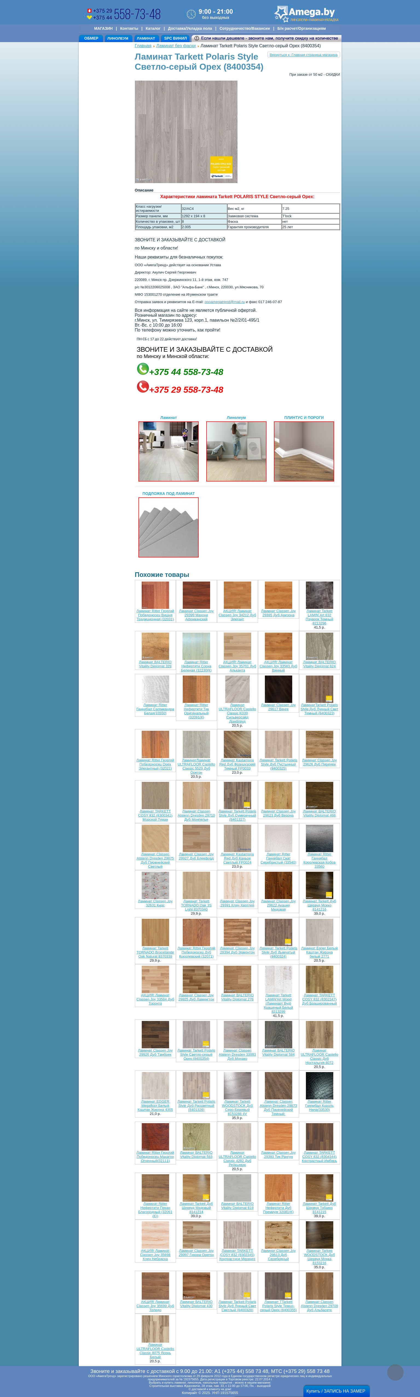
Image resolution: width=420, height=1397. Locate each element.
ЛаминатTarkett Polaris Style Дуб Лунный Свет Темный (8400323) (319, 709)
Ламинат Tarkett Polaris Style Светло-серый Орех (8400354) (196, 1054)
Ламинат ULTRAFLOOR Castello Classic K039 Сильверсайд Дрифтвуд (237, 713)
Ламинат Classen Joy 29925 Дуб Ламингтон (196, 997)
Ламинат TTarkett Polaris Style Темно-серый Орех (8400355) (278, 1306)
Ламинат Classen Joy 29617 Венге (278, 707)
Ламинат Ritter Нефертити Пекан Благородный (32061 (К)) (155, 1210)
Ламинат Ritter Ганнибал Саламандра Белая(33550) (155, 709)
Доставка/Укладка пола (190, 28)
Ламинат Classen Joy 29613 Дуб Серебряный (278, 1255)
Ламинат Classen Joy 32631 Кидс (155, 903)
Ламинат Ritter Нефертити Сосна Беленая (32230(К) (196, 666)
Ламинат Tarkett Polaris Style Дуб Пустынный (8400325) (278, 764)
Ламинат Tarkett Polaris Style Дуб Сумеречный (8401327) (237, 815)
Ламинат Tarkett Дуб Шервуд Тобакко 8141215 (319, 1208)
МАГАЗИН (103, 28)
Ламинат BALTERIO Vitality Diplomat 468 (319, 813)
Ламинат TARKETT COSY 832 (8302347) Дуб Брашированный (319, 999)
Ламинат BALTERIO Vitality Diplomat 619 (237, 1206)
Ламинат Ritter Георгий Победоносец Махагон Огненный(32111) (155, 1157)
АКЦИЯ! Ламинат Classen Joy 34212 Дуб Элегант (237, 615)
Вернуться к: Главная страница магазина (304, 55)
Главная (143, 45)
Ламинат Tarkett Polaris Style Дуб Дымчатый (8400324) (278, 952)
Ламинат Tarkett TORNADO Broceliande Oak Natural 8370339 (155, 952)
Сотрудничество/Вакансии (244, 28)
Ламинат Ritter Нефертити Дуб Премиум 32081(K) (278, 1208)
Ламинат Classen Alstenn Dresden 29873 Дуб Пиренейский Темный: (278, 1107)
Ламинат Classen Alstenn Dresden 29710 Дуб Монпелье (196, 815)
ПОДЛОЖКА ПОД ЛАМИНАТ (168, 524)
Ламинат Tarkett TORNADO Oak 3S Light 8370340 (196, 905)
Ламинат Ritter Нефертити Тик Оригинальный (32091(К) (196, 711)
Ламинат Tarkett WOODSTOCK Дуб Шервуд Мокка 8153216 (319, 1257)
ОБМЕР (91, 38)
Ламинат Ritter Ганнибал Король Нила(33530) (319, 1105)
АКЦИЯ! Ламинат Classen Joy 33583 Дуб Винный (278, 666)
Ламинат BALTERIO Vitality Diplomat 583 (196, 1155)
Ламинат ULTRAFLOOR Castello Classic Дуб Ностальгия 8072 (319, 1056)
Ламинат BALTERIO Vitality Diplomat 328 (155, 664)
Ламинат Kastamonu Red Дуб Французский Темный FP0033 (237, 764)
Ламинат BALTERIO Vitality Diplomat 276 (237, 997)
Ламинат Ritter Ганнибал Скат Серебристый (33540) (278, 858)
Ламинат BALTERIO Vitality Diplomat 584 (278, 1052)
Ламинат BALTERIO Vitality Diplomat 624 (319, 664)
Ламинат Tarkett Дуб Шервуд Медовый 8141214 (196, 1208)
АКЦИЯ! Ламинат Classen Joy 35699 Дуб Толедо (155, 1306)
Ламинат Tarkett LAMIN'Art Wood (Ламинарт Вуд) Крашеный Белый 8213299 (278, 1003)
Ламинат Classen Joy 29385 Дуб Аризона (278, 613)
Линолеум (236, 448)
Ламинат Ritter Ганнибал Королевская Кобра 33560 (319, 860)
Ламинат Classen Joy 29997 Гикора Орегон (196, 1253)
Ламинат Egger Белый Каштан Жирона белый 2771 (319, 952)
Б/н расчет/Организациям (301, 28)
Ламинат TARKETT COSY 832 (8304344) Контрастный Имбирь (319, 1157)
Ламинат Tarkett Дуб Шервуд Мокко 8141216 (319, 905)
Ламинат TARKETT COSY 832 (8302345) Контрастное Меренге (237, 1255)
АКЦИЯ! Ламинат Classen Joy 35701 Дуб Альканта (237, 666)
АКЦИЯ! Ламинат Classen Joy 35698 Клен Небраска (155, 1255)
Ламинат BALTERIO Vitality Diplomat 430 (196, 1304)
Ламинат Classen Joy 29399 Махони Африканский (196, 615)
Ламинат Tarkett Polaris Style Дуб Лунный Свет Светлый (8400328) (237, 1306)
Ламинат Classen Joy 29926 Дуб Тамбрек (155, 1052)
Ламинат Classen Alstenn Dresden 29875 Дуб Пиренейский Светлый (155, 860)
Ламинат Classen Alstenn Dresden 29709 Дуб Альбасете (319, 1306)
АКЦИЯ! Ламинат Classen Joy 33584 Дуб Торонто (155, 999)
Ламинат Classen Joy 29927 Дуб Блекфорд (196, 856)
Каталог (153, 28)
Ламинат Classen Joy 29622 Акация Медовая (278, 905)
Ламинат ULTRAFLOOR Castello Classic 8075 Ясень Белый (155, 1351)
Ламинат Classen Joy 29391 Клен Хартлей (237, 903)
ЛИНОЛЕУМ (118, 38)
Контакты (129, 28)
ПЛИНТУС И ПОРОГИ (304, 448)
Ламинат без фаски (176, 45)
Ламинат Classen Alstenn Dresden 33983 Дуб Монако (237, 1054)
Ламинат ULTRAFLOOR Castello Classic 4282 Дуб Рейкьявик (237, 1159)
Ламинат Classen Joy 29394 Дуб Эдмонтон (237, 950)
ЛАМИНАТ (146, 38)
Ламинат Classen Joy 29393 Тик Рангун (278, 1155)
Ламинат (168, 448)
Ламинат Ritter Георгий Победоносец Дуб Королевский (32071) (196, 952)
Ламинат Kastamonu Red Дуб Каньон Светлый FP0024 (237, 858)
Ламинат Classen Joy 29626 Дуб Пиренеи (319, 762)
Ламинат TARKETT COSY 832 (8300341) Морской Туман (155, 815)
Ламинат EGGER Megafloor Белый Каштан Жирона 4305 (155, 1105)
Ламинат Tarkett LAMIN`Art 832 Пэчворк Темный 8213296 (319, 617)
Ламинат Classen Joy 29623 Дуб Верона (278, 813)
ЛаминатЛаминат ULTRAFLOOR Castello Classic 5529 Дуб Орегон (196, 766)
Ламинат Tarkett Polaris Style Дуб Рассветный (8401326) (196, 1105)
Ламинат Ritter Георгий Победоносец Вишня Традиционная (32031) (155, 615)
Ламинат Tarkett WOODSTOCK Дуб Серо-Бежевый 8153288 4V (237, 1107)
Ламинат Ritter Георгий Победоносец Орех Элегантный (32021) (155, 764)
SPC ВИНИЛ (175, 38)
